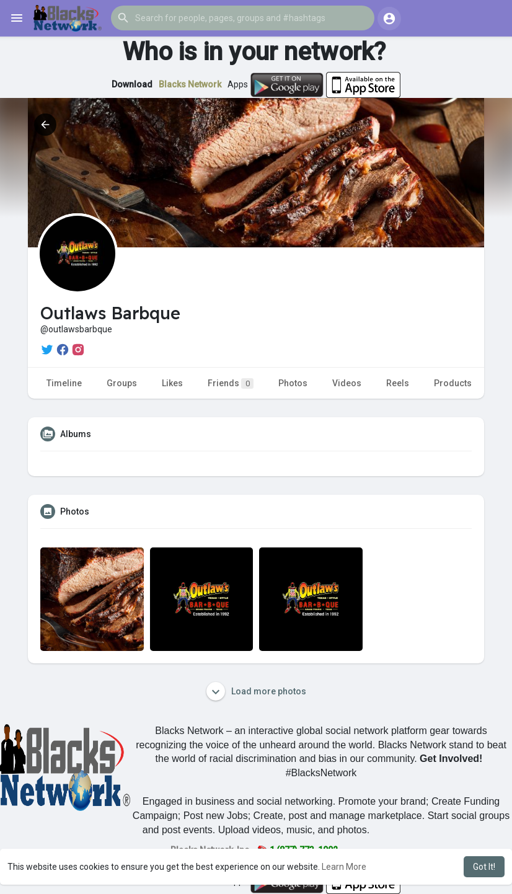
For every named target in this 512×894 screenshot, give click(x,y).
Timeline (64, 383)
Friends (231, 383)
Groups (122, 383)
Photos (292, 383)
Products (453, 383)
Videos (346, 383)
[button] (242, 18)
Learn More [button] (344, 867)
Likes (172, 383)
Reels (397, 383)
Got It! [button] (484, 867)
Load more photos (256, 691)
